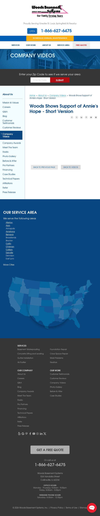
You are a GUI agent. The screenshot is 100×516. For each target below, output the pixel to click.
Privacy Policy (56, 507)
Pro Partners (8, 165)
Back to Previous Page (44, 167)
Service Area (63, 45)
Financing (7, 169)
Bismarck (10, 234)
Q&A (5, 111)
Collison (9, 249)
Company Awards (12, 143)
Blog (5, 116)
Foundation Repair (58, 349)
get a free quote (50, 449)
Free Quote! (81, 45)
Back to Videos (71, 167)
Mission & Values (11, 102)
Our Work (31, 45)
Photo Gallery (9, 156)
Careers (6, 107)
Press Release (9, 192)
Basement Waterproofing (28, 349)
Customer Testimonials (8, 121)
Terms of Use (71, 507)
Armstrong (10, 231)
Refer (5, 187)
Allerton (9, 222)
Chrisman (10, 246)
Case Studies (9, 174)
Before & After (10, 161)
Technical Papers (11, 178)
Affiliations (7, 183)
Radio (5, 152)
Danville (9, 252)
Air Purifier (21, 362)
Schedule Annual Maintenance (50, 38)
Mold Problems (56, 358)
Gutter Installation (25, 358)
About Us (46, 45)
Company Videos (8, 135)
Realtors (53, 362)
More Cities (8, 264)
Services (16, 45)
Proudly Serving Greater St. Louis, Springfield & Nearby (50, 23)
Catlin (8, 243)
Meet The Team (10, 147)
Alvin (8, 225)
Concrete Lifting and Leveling (30, 353)
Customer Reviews (12, 127)
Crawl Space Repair (59, 353)
